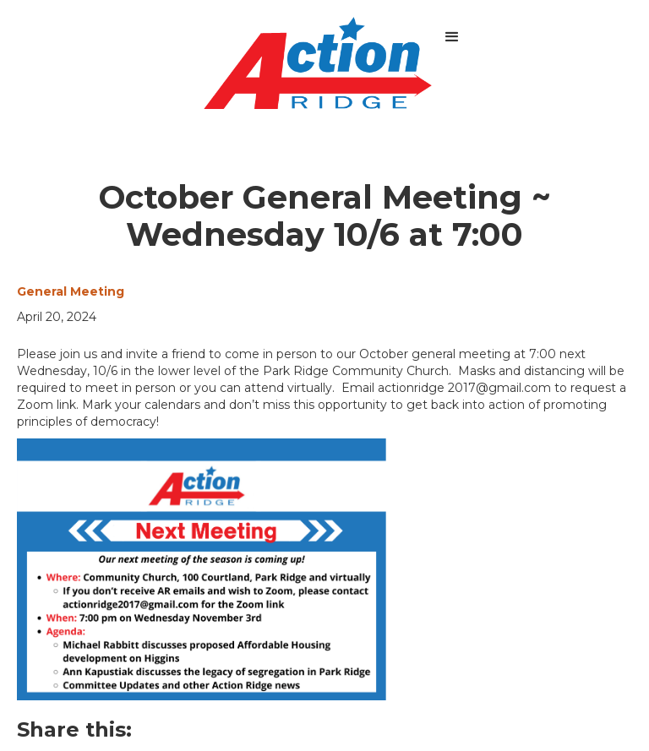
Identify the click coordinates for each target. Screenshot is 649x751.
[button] (452, 37)
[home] (318, 63)
